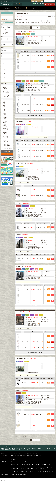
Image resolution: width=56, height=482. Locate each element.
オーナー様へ (17, 474)
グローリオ (34, 467)
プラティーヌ (38, 469)
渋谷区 (31, 453)
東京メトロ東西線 (31, 43)
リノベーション (5, 134)
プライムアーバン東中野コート (25, 31)
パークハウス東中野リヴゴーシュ (26, 358)
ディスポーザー (5, 129)
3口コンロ (4, 114)
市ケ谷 (20, 22)
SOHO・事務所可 (44, 137)
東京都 (29, 40)
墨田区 (28, 453)
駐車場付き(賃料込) (6, 144)
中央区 (25, 453)
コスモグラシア (43, 463)
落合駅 (36, 43)
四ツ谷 (17, 22)
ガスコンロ (5, 120)
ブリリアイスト (23, 461)
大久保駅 (35, 174)
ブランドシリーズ (36, 281)
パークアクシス (13, 461)
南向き (4, 105)
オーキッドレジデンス (37, 471)
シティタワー (51, 467)
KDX (51, 461)
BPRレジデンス (23, 464)
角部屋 (4, 102)
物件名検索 (2, 476)
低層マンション (5, 91)
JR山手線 (29, 176)
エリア (6, 8)
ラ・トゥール (18, 461)
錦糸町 (41, 22)
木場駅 (12, 455)
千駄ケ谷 (49, 20)
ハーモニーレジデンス (22, 467)
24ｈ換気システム (6, 140)
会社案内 (52, 8)
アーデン (32, 464)
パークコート (52, 465)
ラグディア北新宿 (22, 312)
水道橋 (26, 22)
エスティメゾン (51, 463)
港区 (14, 453)
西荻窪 (22, 20)
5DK (3, 80)
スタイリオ (24, 468)
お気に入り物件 (7, 474)
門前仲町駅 (24, 455)
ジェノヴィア (42, 465)
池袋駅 (18, 455)
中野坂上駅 (37, 216)
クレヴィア (46, 467)
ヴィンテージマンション (7, 96)
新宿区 (31, 40)
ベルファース (48, 461)
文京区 (37, 453)
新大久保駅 (34, 176)
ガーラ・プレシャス (19, 468)
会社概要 (12, 474)
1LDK (4, 65)
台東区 (20, 453)
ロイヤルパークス (49, 464)
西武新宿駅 (34, 177)
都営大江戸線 (30, 44)
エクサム (43, 468)
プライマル (51, 471)
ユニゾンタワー (22, 390)
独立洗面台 (5, 116)
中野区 (31, 87)
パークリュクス (48, 468)
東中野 (37, 20)
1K (3, 62)
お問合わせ (50, 4)
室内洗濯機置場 (5, 132)
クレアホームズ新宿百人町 (24, 163)
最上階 (4, 103)
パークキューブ (34, 463)
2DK (3, 67)
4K (3, 74)
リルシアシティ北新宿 (23, 266)
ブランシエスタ (31, 471)
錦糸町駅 (15, 455)
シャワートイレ (5, 137)
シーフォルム (13, 468)
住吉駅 (21, 455)
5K (3, 78)
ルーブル (12, 465)
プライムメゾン (27, 469)
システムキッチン (6, 141)
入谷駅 (34, 455)
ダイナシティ (47, 465)
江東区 (12, 453)
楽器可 (28, 137)
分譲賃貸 (28, 182)
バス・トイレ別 (5, 130)
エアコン (4, 111)
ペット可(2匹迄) (5, 139)
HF (30, 461)
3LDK (4, 73)
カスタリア (38, 463)
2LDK (4, 69)
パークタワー (16, 467)
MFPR (47, 463)
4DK (3, 75)
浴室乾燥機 (5, 117)
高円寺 (31, 20)
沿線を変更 (4, 19)
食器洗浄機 (5, 121)
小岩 (52, 22)
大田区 (34, 453)
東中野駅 (35, 42)
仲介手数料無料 (5, 32)
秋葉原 (33, 22)
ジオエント (26, 471)
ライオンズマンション (17, 465)
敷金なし (4, 29)
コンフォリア (37, 461)
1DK (3, 63)
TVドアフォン (5, 122)
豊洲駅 (37, 455)
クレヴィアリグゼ (17, 464)
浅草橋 (36, 22)
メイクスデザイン (29, 467)
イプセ (33, 461)
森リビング (18, 463)
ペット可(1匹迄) (5, 133)
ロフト (4, 101)
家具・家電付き (5, 136)
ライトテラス (52, 469)
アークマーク (47, 469)
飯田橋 (23, 22)
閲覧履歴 (2, 474)
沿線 (18, 8)
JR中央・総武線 (30, 42)
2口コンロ (4, 113)
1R (3, 61)
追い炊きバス (5, 124)
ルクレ (17, 471)
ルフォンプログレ (43, 464)
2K (3, 66)
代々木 (46, 20)
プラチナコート (28, 463)
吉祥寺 (19, 20)
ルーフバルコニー (6, 143)
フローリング (5, 125)
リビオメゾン (13, 471)
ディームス (36, 468)
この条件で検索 (7, 153)
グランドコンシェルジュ (40, 467)
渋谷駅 (31, 455)
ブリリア (12, 467)
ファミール (38, 465)
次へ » (38, 27)
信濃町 (53, 20)
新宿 (43, 20)
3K (3, 70)
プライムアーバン (37, 464)
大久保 (40, 20)
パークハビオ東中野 (23, 121)
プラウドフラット (13, 463)
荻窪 (25, 20)
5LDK (4, 81)
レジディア (41, 461)
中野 (34, 20)
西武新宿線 (30, 177)
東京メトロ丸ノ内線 (31, 216)
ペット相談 (19, 137)
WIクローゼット (5, 126)
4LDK (4, 77)
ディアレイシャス (13, 469)
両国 (38, 22)
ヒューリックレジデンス (20, 469)
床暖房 (4, 107)
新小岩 (49, 22)
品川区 (23, 453)
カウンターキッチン (6, 147)
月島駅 (40, 455)
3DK (3, 71)
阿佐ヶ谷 (28, 20)
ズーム (45, 461)
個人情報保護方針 (23, 474)
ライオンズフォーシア (45, 471)
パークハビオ (23, 463)
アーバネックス (28, 464)
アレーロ (40, 468)
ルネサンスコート (21, 471)
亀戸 (44, 22)
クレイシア (34, 465)
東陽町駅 (28, 455)
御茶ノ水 (29, 22)
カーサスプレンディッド (30, 468)
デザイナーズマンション (36, 137)
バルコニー (5, 118)
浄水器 (4, 106)
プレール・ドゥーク (25, 465)
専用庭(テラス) (5, 128)
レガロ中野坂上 (22, 234)
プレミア (12, 464)
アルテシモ (42, 469)
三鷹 (16, 20)
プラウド (30, 465)
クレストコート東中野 (23, 78)
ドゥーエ (28, 461)
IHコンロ (4, 110)
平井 (46, 22)
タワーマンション (28, 406)
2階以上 (4, 109)
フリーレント (5, 33)
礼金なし (4, 31)
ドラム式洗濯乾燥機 (6, 145)
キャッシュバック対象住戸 (7, 148)
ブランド (30, 8)
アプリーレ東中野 (22, 203)
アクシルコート (33, 469)
